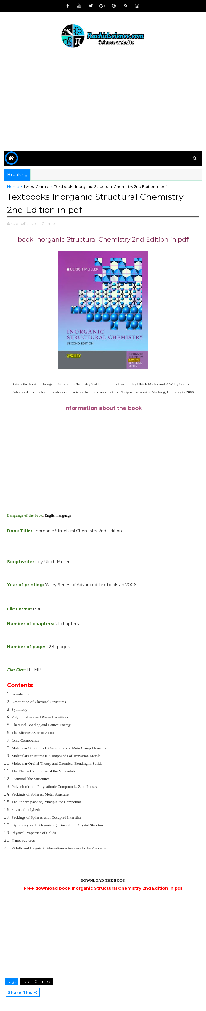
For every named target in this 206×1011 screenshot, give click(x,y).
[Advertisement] (103, 100)
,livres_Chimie (42, 223)
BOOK (119, 880)
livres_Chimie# (36, 980)
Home (13, 186)
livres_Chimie (36, 186)
